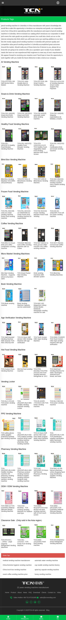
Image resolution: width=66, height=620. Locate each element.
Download (36, 592)
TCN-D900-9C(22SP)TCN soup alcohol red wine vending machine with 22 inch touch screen (41, 510)
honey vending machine (43, 574)
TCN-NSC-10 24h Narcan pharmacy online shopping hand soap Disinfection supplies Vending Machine (57, 473)
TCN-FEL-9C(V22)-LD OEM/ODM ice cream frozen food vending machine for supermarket (24, 214)
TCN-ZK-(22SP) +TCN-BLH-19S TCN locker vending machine (41, 403)
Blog (47, 610)
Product (13, 592)
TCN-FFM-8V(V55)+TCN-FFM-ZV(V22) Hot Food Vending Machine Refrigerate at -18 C (41, 372)
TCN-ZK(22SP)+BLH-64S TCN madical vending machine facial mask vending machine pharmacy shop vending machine (24, 438)
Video (59, 592)
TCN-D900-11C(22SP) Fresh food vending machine (40, 542)
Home (7, 592)
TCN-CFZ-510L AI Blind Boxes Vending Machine (24, 181)
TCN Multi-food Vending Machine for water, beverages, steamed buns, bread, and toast (57, 372)
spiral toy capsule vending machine (47, 570)
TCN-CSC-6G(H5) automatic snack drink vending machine (40, 116)
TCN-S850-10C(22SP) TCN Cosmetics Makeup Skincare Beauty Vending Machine (56, 509)
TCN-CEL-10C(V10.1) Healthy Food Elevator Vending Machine (8, 146)
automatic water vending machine (46, 560)
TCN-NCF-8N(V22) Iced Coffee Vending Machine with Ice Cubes (24, 245)
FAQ (30, 592)
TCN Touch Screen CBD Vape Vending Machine (40, 339)
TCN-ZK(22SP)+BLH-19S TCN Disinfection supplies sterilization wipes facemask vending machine (57, 437)
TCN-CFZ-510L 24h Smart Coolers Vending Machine (40, 83)
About (20, 592)
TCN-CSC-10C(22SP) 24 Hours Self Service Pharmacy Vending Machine (41, 472)
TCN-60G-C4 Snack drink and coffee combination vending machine (8, 245)
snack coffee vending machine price (15, 574)
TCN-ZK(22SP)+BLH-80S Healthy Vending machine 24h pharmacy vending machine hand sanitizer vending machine (8, 475)
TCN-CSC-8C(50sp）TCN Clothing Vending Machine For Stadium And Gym (24, 509)
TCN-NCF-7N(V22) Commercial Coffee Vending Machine (56, 244)
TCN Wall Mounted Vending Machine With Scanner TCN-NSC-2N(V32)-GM (8, 339)
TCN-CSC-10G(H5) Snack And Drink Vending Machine (8, 115)
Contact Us (51, 592)
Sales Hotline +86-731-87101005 (24, 597)
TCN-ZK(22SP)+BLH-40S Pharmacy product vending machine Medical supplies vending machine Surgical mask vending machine (24, 475)
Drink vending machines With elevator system (39, 275)
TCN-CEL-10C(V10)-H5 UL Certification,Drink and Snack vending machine (57, 147)
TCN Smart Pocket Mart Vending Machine (23, 275)
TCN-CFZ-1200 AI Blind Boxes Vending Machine (41, 181)
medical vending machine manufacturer (16, 560)
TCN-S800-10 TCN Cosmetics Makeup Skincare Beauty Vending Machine (7, 508)
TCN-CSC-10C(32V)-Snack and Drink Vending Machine (24, 115)
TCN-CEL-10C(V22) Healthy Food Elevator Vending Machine (24, 146)
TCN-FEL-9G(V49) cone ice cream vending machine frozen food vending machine (8, 214)
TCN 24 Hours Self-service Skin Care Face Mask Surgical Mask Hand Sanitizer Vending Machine (41, 436)
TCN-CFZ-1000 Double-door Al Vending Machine (23, 83)
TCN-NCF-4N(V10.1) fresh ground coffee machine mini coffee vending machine (41, 245)
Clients (44, 592)
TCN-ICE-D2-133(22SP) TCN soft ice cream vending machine (57, 213)
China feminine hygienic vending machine (17, 565)
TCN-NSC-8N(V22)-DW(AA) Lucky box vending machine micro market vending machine (57, 182)
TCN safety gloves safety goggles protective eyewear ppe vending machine (8, 435)
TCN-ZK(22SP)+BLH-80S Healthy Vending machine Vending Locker (24, 404)
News (25, 592)
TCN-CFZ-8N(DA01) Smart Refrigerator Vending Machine (57, 541)
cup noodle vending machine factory (47, 565)
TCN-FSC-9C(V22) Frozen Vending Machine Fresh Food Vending (41, 213)
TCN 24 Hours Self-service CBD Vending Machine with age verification (24, 339)
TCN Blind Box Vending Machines (56, 274)
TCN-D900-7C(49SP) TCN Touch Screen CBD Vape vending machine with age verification (57, 340)
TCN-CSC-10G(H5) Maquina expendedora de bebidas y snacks (56, 116)
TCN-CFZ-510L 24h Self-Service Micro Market (8, 83)
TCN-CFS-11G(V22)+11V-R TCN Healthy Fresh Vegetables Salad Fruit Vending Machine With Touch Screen (41, 149)
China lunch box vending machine (14, 570)
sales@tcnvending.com (48, 597)
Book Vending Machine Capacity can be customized (23, 305)
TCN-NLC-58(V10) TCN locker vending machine (57, 403)
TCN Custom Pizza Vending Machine (7, 370)
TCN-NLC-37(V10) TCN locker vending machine (8, 403)
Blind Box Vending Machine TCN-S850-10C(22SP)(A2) (8, 181)
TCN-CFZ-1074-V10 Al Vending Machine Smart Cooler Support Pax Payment (57, 84)
